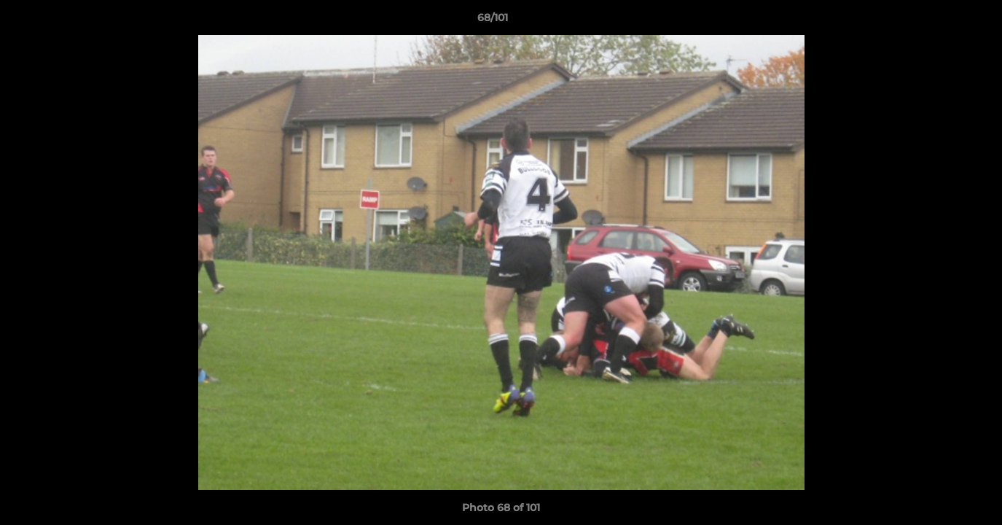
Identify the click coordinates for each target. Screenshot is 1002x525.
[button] (941, 21)
